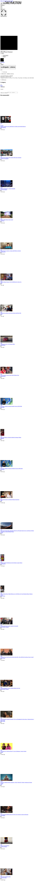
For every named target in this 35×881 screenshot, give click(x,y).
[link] (17, 62)
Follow (2, 64)
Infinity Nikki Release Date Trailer (6, 219)
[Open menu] (1, 3)
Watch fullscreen (3, 13)
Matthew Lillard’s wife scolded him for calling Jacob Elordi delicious (13, 126)
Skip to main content (9, 0)
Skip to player (3, 0)
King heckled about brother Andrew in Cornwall (9, 626)
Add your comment (3, 92)
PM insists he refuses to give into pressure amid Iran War (10, 313)
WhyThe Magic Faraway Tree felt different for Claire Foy (10, 282)
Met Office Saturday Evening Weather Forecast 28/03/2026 (11, 406)
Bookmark (10, 51)
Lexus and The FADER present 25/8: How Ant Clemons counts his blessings (14, 814)
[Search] (1, 6)
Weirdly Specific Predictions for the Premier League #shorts (11, 562)
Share (5, 51)
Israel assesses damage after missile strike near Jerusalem (10, 157)
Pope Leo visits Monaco (4, 845)
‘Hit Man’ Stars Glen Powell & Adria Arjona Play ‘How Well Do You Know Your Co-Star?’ (17, 657)
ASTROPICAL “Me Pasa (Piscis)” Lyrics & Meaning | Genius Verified (13, 751)
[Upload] (1, 8)
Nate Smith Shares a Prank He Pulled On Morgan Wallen (10, 437)
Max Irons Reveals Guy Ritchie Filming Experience (9, 499)
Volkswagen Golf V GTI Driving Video (7, 344)
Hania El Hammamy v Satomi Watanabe (7, 188)
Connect (3, 9)
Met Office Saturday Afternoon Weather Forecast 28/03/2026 (11, 468)
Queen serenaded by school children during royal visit (10, 688)
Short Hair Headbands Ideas (5, 876)
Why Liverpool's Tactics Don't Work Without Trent (9, 375)
